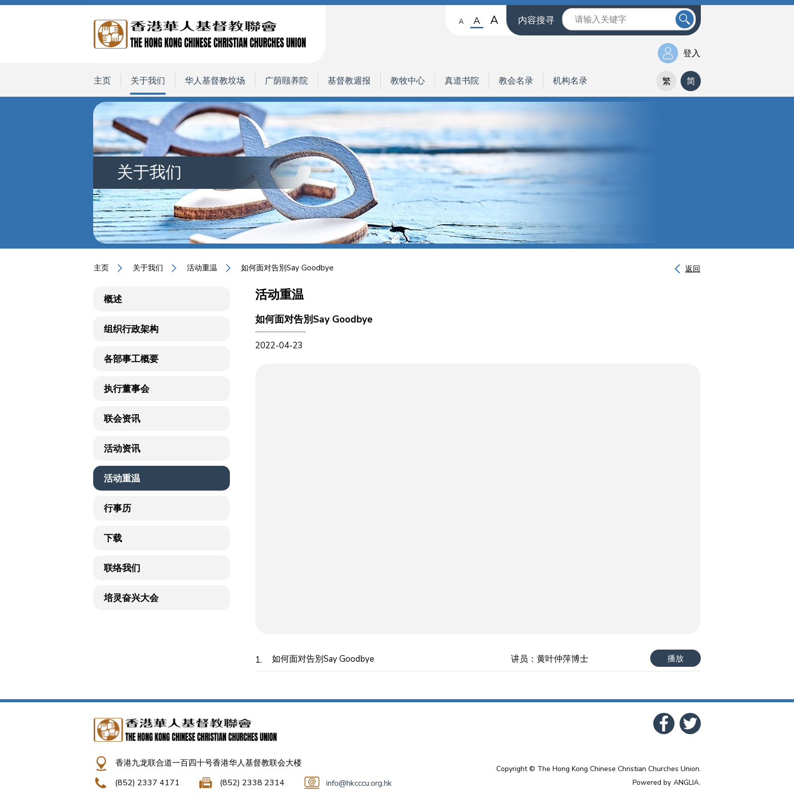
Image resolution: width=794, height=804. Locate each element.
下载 (113, 538)
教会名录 (516, 81)
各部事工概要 (131, 359)
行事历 (117, 508)
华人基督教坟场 (215, 81)
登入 (691, 53)
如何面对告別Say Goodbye (287, 268)
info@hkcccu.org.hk (359, 783)
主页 (102, 81)
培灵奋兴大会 (131, 598)
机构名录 (570, 81)
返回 (692, 269)
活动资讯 (122, 449)
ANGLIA (686, 782)
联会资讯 (122, 419)
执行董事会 (126, 389)
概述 (113, 299)
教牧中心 (407, 81)
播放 (675, 658)
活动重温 (202, 268)
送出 (685, 19)
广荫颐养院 (286, 81)
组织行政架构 (131, 329)
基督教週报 (349, 81)
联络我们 (122, 568)
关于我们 (148, 81)
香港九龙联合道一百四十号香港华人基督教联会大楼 (208, 763)
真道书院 (462, 81)
